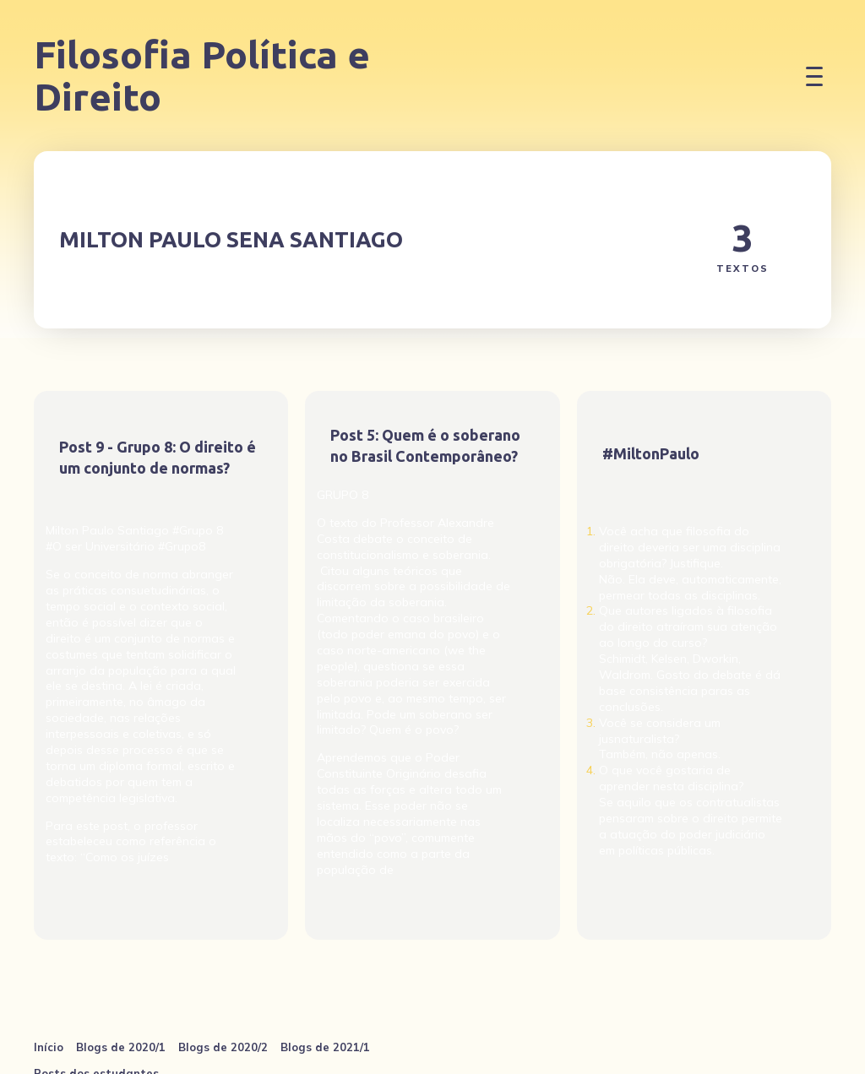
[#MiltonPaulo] (704, 666)
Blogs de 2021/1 (325, 1047)
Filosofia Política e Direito (202, 75)
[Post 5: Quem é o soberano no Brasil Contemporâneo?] (432, 666)
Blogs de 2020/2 (223, 1047)
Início (48, 1047)
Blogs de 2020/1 (121, 1047)
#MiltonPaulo (650, 453)
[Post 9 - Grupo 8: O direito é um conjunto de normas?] (161, 666)
